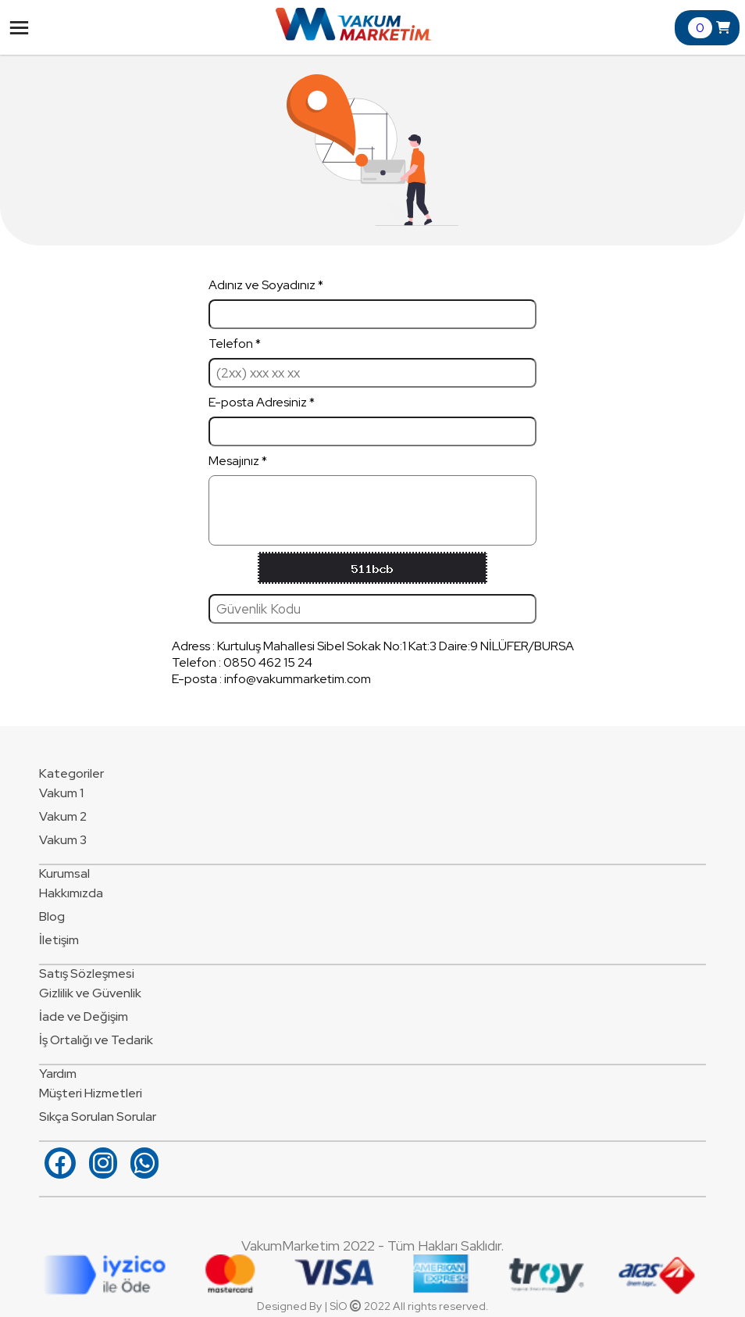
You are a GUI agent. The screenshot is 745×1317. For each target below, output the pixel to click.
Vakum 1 (61, 793)
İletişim (59, 940)
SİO (339, 1306)
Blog (52, 916)
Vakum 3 (63, 840)
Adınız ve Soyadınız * (372, 303)
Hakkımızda (71, 893)
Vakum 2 (63, 816)
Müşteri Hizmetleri (90, 1093)
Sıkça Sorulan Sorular (97, 1116)
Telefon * (372, 361)
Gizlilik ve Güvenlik (90, 993)
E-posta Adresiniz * (372, 420)
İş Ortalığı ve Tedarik (96, 1040)
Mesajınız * (372, 499)
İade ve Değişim (83, 1016)
